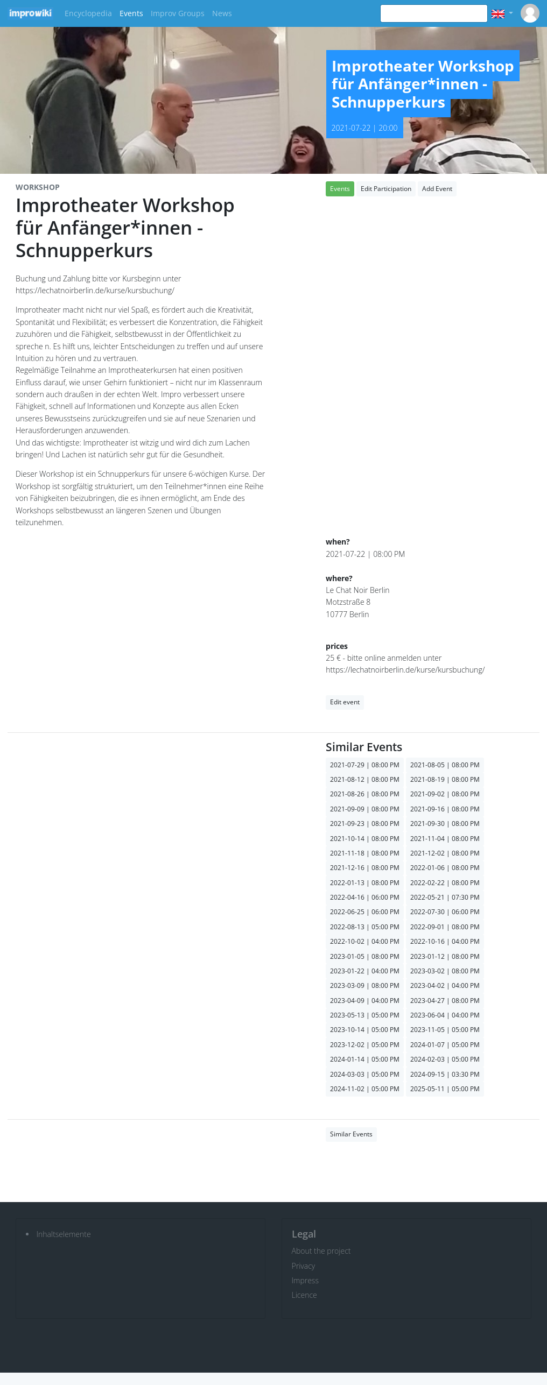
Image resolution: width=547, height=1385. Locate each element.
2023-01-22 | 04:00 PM (364, 971)
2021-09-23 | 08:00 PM (364, 823)
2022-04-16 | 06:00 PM (364, 897)
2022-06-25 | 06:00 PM (364, 911)
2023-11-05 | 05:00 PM (445, 1029)
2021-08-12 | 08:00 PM (364, 779)
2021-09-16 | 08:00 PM (445, 809)
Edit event (345, 701)
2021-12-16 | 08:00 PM (364, 867)
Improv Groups (178, 13)
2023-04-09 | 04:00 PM (364, 1000)
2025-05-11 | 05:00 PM (445, 1088)
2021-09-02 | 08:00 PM (445, 794)
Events (131, 13)
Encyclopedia (88, 13)
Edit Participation (386, 188)
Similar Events (351, 1134)
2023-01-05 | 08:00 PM (364, 956)
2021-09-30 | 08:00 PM (445, 823)
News (222, 13)
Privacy (303, 1266)
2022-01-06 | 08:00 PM (445, 867)
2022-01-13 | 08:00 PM (364, 882)
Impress (305, 1280)
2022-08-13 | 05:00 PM (364, 926)
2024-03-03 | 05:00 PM (364, 1074)
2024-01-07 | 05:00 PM (445, 1044)
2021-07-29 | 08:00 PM (364, 764)
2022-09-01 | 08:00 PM (445, 926)
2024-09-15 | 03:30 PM (445, 1074)
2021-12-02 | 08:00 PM (445, 853)
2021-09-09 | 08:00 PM (364, 809)
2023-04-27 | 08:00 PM (445, 1000)
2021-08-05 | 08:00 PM (445, 764)
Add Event (437, 188)
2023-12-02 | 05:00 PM (364, 1044)
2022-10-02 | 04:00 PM (364, 941)
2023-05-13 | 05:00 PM (364, 1015)
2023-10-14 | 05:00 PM (364, 1029)
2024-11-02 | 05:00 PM (364, 1088)
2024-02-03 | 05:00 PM (445, 1059)
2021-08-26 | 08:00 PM (364, 794)
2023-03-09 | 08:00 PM (364, 985)
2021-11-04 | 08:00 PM (445, 838)
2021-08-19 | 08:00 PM (445, 779)
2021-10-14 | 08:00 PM (364, 838)
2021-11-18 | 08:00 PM (364, 853)
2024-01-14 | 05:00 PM (364, 1059)
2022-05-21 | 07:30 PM (445, 897)
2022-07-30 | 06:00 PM (445, 911)
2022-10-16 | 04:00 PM (445, 941)
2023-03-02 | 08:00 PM (445, 971)
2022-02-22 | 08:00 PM (445, 882)
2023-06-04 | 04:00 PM (445, 1015)
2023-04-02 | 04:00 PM (445, 985)
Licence (304, 1295)
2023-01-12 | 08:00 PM (445, 956)
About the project (321, 1251)
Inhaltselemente (64, 1234)
